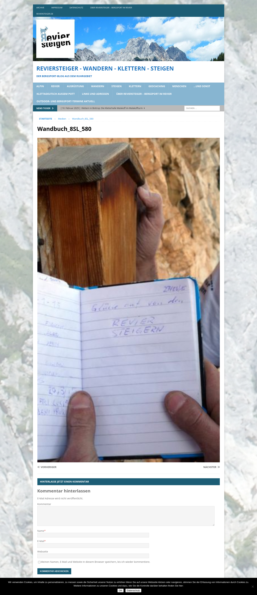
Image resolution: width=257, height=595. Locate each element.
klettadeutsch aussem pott (56, 93)
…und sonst (202, 86)
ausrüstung (75, 86)
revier (55, 86)
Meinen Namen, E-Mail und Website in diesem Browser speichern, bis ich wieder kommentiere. (95, 561)
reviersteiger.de (44, 13)
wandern (97, 86)
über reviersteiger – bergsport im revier (111, 7)
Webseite (42, 551)
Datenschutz (133, 590)
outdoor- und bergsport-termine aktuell (66, 101)
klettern (135, 86)
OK (120, 590)
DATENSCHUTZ (76, 7)
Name (40, 530)
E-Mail (40, 541)
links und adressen (95, 93)
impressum (56, 7)
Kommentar (44, 504)
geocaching (156, 86)
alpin (40, 86)
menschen (179, 86)
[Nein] (252, 586)
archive (40, 7)
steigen (116, 86)
